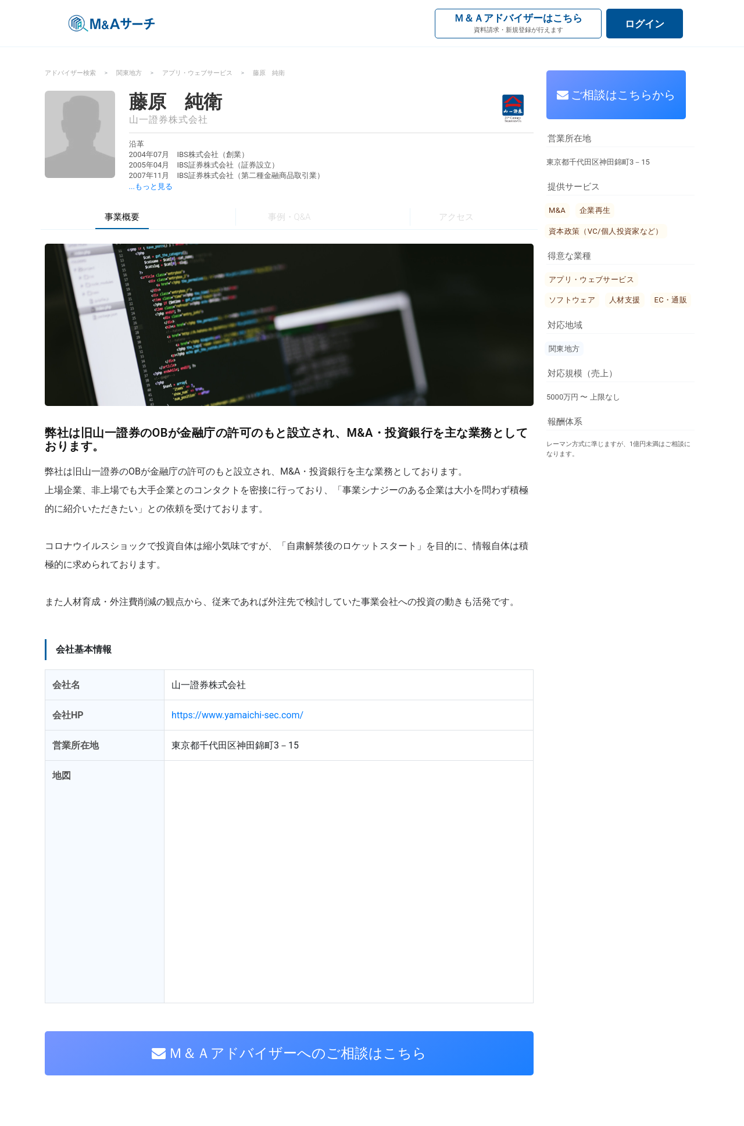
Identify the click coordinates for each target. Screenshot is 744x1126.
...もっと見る (151, 186)
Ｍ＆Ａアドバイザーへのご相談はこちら (289, 1053)
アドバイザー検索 (70, 73)
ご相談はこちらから (616, 95)
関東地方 (129, 73)
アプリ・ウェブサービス (197, 73)
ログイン (644, 24)
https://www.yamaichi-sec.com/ (237, 715)
